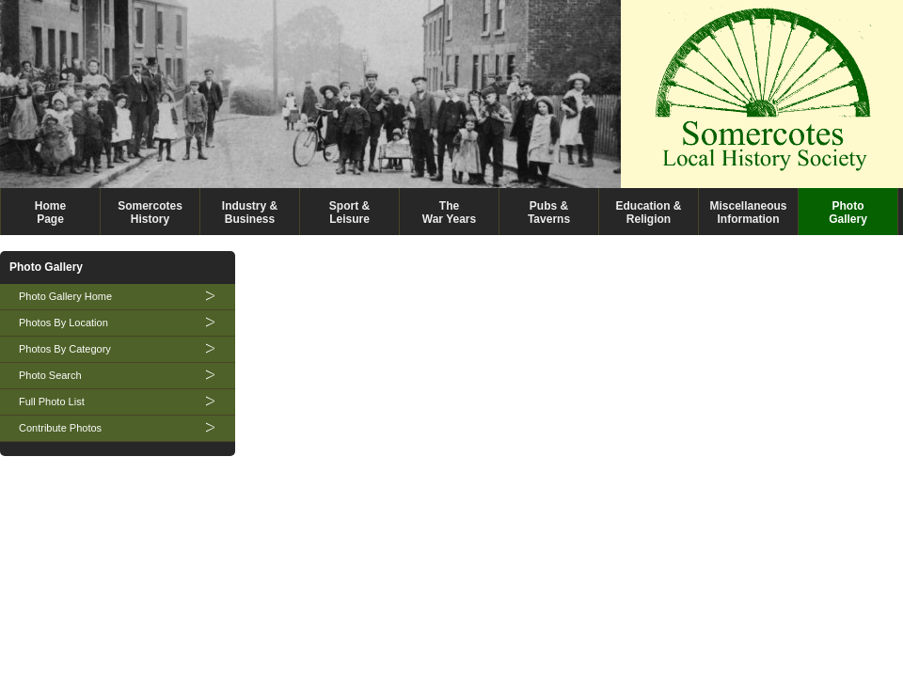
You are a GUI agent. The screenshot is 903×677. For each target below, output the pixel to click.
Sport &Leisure (349, 212)
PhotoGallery (848, 212)
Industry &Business (249, 212)
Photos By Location (63, 322)
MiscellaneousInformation (747, 212)
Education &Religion (648, 212)
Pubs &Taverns (549, 212)
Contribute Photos (60, 427)
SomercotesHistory (150, 212)
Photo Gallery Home (65, 296)
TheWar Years (449, 212)
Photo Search (50, 375)
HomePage (50, 212)
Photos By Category (65, 348)
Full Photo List (52, 401)
